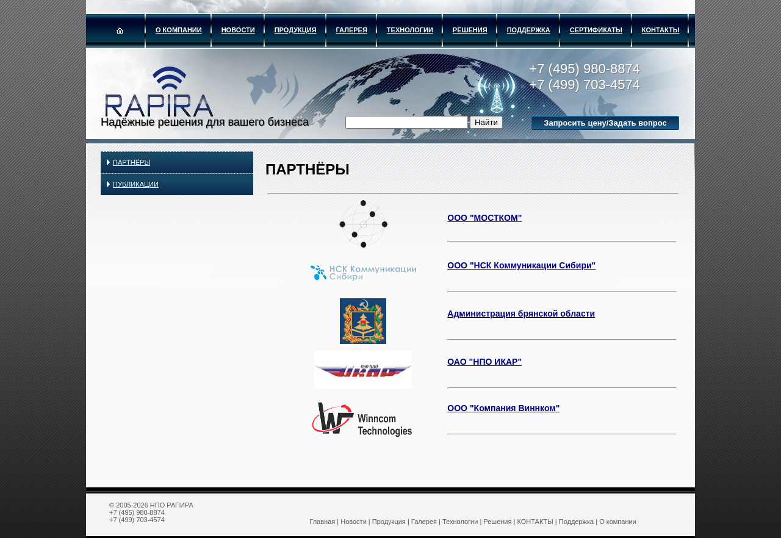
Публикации (136, 184)
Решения (470, 30)
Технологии (410, 30)
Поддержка (528, 30)
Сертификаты (596, 30)
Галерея (351, 30)
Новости (238, 30)
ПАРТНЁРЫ (131, 162)
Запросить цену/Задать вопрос (605, 122)
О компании (179, 30)
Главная (322, 521)
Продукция (296, 30)
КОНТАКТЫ (661, 30)
